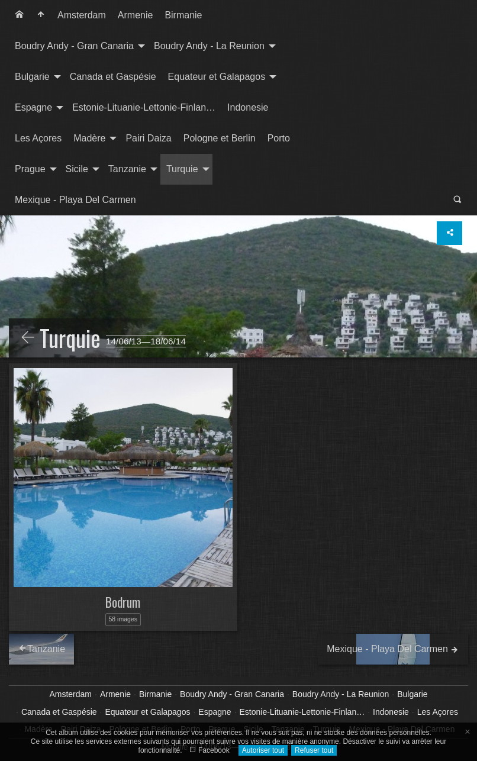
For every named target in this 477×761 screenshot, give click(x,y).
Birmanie (183, 15)
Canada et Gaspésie (113, 77)
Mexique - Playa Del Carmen (75, 200)
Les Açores (38, 138)
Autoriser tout (263, 750)
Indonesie (247, 107)
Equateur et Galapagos (217, 77)
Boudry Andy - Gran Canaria (74, 46)
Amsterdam (81, 15)
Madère (89, 138)
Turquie (182, 169)
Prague (30, 169)
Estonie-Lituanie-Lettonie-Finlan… (143, 107)
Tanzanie (127, 169)
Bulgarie (32, 77)
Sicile (77, 169)
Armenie (135, 15)
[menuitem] (19, 15)
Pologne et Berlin (219, 138)
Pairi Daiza (148, 138)
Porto (278, 138)
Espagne (33, 107)
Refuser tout (314, 750)
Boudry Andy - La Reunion (209, 46)
